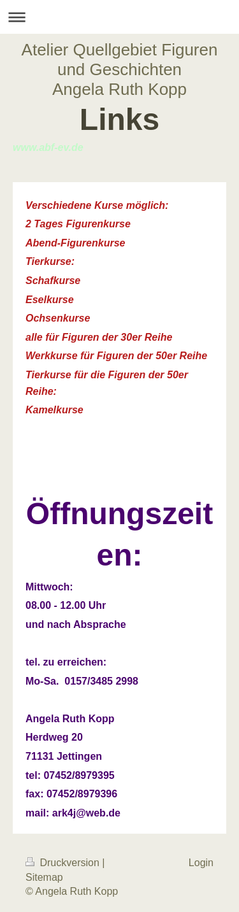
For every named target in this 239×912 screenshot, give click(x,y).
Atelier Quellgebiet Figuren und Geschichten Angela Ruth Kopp (120, 69)
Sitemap (44, 877)
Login (201, 862)
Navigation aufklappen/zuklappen (119, 17)
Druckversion (63, 862)
